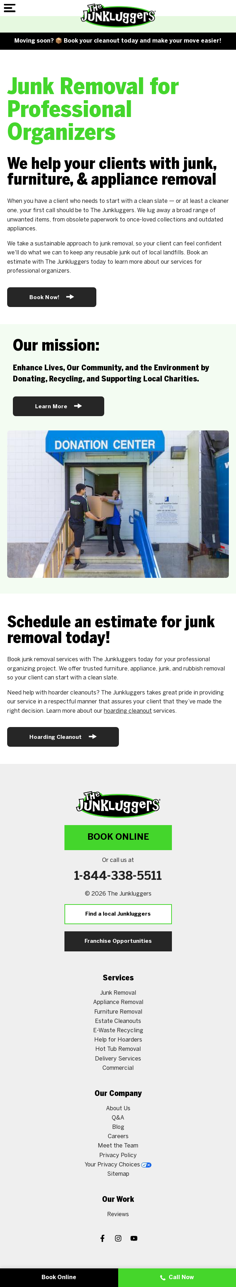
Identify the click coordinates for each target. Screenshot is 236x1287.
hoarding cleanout (128, 711)
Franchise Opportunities (118, 941)
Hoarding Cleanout (63, 736)
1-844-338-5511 (118, 876)
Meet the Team (118, 1146)
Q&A (118, 1118)
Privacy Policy (118, 1155)
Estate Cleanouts (118, 1021)
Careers (118, 1136)
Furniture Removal (118, 1012)
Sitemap (118, 1174)
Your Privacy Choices (118, 1164)
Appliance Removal (118, 1002)
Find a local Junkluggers (118, 914)
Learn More (58, 406)
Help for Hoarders (118, 1040)
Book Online (118, 837)
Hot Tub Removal (118, 1049)
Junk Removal (118, 993)
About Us (118, 1108)
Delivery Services (118, 1059)
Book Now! (51, 296)
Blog (118, 1127)
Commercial (118, 1068)
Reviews (118, 1214)
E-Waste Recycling (118, 1030)
